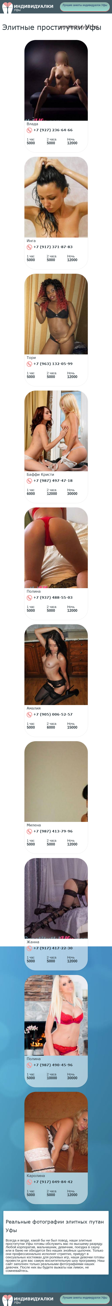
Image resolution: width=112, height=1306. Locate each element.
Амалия (34, 708)
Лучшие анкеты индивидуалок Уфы (84, 5)
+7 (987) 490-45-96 (50, 1065)
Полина (34, 591)
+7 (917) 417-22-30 (50, 948)
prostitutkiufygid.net (79, 26)
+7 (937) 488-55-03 (50, 598)
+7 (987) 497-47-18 (50, 481)
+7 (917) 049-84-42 (50, 1182)
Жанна (33, 942)
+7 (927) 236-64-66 (50, 130)
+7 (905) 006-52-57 (50, 714)
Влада (32, 124)
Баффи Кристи (40, 474)
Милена (34, 825)
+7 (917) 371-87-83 (50, 247)
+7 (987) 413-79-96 (50, 831)
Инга (31, 241)
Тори (31, 357)
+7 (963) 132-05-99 (50, 364)
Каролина (36, 1175)
